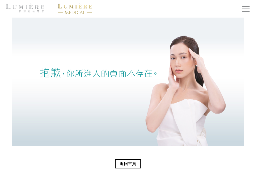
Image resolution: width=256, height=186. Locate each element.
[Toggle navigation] (245, 8)
